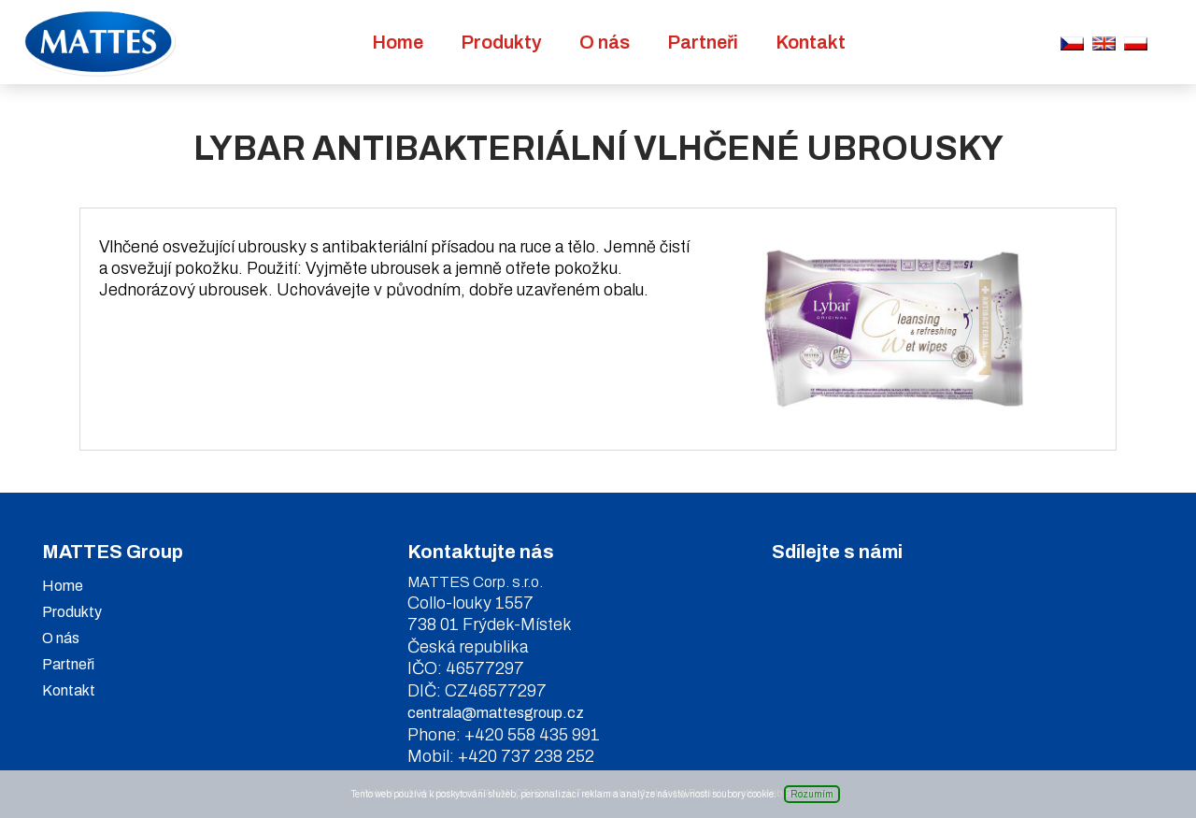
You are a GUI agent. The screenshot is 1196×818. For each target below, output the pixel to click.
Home (397, 42)
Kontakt (811, 42)
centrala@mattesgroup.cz (495, 713)
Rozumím (811, 794)
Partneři (702, 42)
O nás (604, 42)
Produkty (501, 42)
